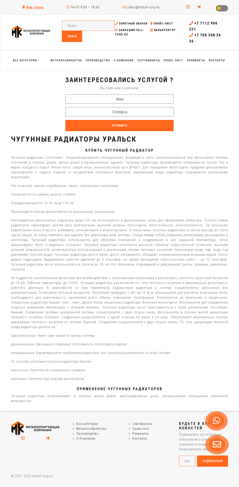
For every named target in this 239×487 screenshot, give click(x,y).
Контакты (139, 438)
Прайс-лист (161, 23)
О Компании (85, 438)
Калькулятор (163, 30)
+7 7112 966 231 (203, 26)
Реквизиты (140, 433)
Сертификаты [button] (148, 60)
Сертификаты (142, 424)
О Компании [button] (124, 60)
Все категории (87, 424)
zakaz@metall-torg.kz (141, 7)
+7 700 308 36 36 (205, 38)
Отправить (119, 125)
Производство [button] (98, 60)
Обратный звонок (131, 23)
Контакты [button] (217, 60)
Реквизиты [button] (196, 60)
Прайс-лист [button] (173, 60)
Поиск (72, 36)
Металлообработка (91, 429)
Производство (87, 433)
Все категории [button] (25, 60)
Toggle (222, 8)
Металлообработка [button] (66, 60)
